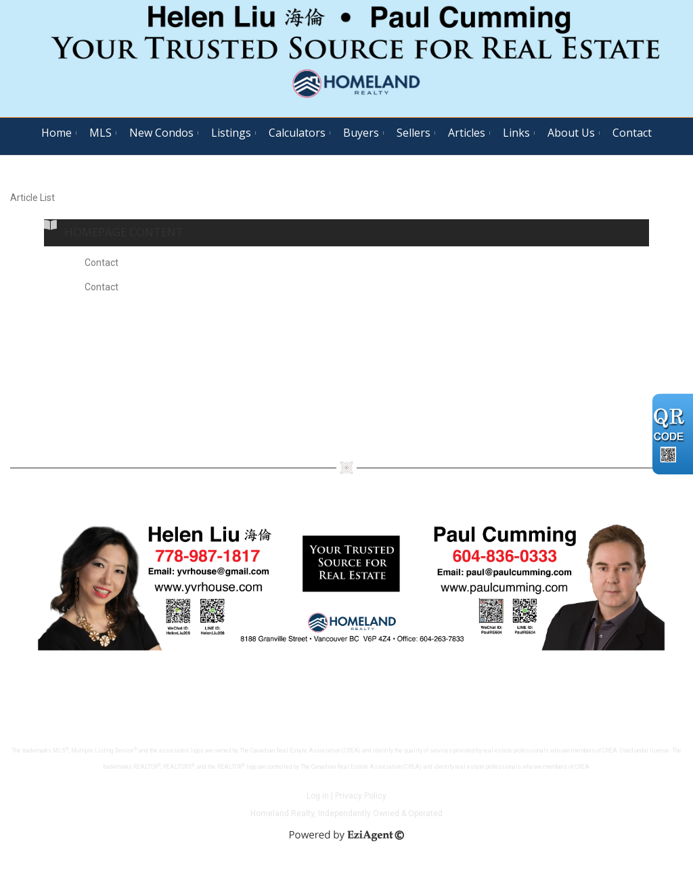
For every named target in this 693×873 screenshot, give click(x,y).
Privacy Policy (360, 796)
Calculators (297, 132)
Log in (318, 796)
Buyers (361, 132)
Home (56, 132)
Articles (466, 132)
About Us (571, 132)
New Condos (161, 132)
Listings (231, 132)
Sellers (413, 132)
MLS (100, 132)
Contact (632, 132)
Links (516, 132)
